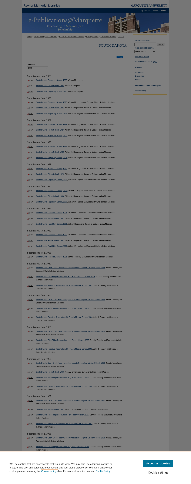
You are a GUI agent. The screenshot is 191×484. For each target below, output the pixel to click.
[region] (95, 467)
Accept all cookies (158, 463)
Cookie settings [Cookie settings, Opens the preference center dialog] (158, 472)
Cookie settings (49, 471)
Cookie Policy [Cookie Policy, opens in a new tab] (103, 471)
